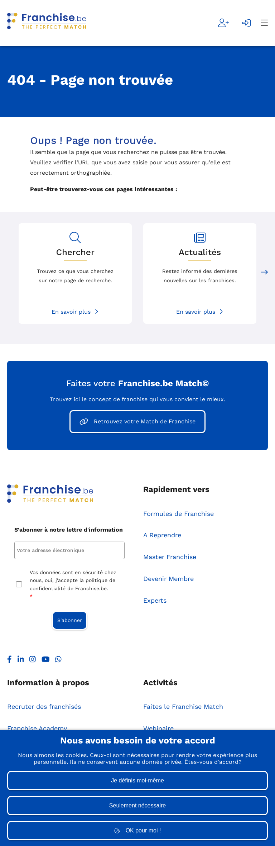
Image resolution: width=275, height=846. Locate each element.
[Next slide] (264, 273)
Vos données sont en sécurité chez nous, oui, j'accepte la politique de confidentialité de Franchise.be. (73, 585)
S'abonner (69, 620)
